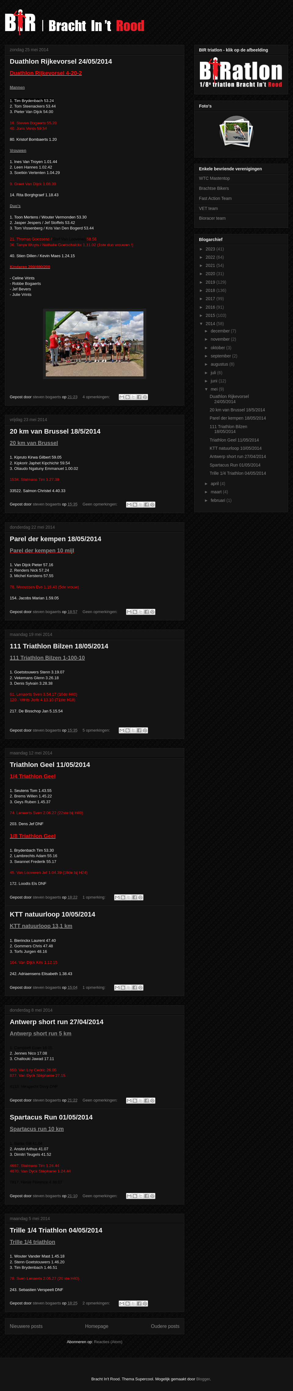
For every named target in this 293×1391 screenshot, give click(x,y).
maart (217, 491)
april (215, 483)
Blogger (203, 1379)
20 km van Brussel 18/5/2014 (55, 431)
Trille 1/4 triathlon (32, 1242)
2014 (211, 323)
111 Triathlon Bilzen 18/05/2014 (59, 646)
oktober (218, 347)
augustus (220, 364)
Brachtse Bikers (214, 188)
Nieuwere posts (26, 1326)
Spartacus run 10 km (37, 1129)
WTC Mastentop (214, 178)
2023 (211, 249)
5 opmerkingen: (97, 730)
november (221, 339)
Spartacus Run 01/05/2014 (51, 1117)
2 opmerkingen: (97, 1303)
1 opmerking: (95, 897)
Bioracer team (212, 218)
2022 (211, 257)
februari (218, 500)
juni (215, 380)
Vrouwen (18, 150)
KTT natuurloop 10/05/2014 (52, 914)
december (221, 330)
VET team (208, 208)
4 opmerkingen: (97, 397)
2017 (211, 298)
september (221, 355)
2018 (211, 290)
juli (214, 372)
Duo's (15, 206)
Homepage (96, 1326)
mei (215, 389)
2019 (211, 282)
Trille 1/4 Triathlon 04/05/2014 (56, 1230)
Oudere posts (165, 1326)
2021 (211, 265)
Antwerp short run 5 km (40, 1034)
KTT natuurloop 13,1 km (41, 926)
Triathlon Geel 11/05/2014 (50, 764)
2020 (211, 273)
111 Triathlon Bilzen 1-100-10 (47, 658)
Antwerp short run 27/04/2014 (56, 1022)
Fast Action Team (215, 198)
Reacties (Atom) (108, 1342)
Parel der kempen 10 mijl (42, 551)
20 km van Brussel (34, 443)
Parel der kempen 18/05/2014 (55, 539)
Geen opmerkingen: (101, 504)
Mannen (17, 87)
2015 (211, 315)
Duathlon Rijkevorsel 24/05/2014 (61, 61)
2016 (211, 307)
